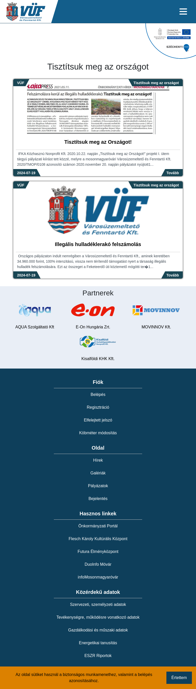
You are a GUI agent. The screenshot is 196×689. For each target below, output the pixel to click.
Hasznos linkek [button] (98, 513)
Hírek (98, 460)
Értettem (179, 677)
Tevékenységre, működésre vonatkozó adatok (98, 617)
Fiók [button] (98, 382)
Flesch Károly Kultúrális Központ (98, 539)
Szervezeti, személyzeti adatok (98, 604)
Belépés (98, 394)
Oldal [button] (98, 448)
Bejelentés (98, 498)
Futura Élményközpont (98, 551)
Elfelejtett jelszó (98, 420)
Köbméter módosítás (98, 433)
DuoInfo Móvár (98, 564)
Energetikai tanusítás (98, 643)
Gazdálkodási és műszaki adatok (98, 630)
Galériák (98, 473)
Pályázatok (98, 486)
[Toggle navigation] (183, 11)
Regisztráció (98, 407)
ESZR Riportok (98, 655)
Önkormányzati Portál (98, 526)
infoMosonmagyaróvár (98, 577)
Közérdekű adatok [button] (98, 592)
